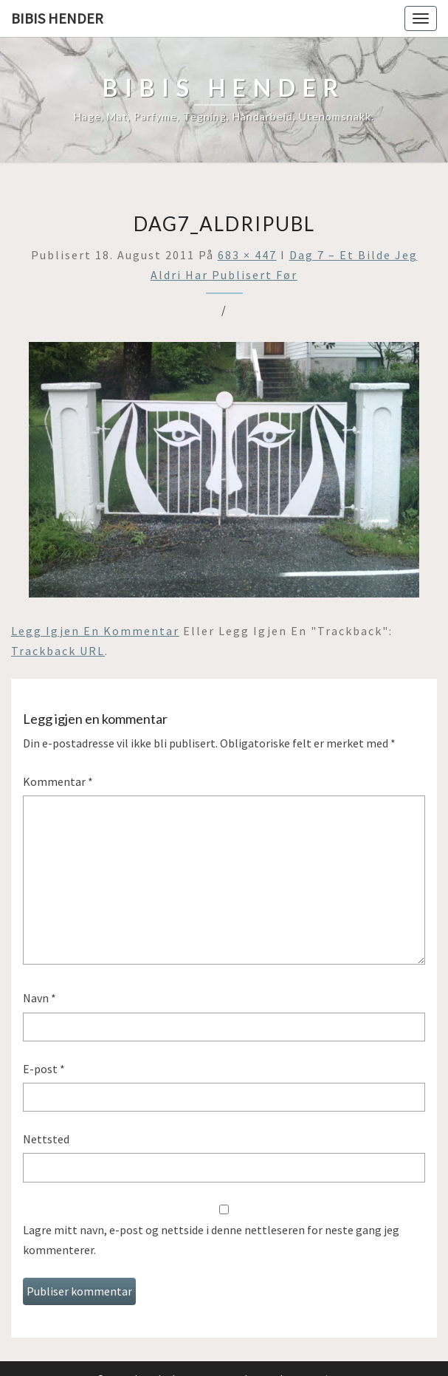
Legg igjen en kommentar (95, 630)
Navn (39, 997)
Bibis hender (57, 18)
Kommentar (58, 781)
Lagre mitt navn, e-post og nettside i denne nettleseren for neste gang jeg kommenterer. (211, 1239)
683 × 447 (247, 254)
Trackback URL (58, 650)
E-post (44, 1068)
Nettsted (46, 1139)
